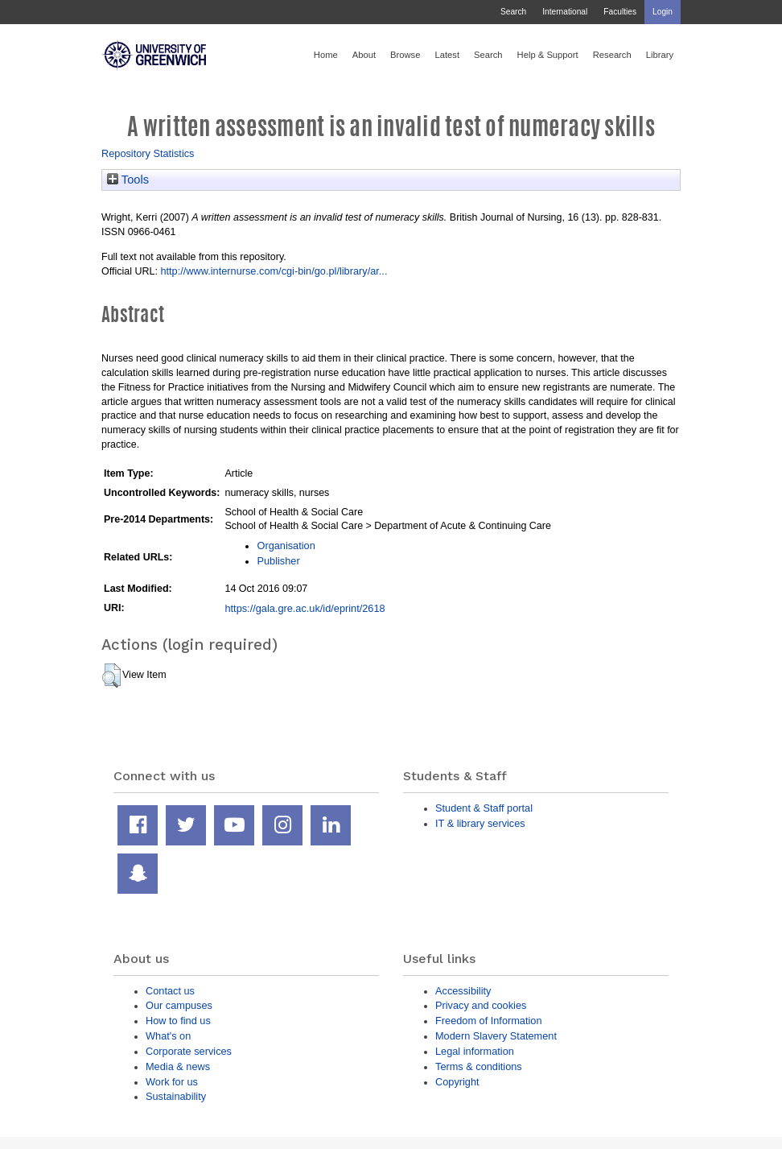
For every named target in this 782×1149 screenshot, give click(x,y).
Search (513, 11)
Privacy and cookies (480, 1005)
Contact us (170, 991)
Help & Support (547, 55)
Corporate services (189, 1051)
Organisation (286, 545)
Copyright (457, 1082)
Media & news (178, 1066)
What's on (168, 1036)
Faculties (619, 11)
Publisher (278, 561)
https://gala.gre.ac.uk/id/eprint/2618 (304, 608)
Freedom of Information (488, 1021)
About (364, 55)
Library (659, 55)
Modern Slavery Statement (496, 1036)
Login (662, 11)
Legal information (474, 1051)
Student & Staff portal (484, 808)
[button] (111, 675)
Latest (446, 55)
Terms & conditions (478, 1066)
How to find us (178, 1021)
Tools (128, 179)
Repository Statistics (148, 153)
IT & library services (480, 823)
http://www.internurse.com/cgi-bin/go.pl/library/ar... (273, 271)
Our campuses (179, 1005)
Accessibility (463, 991)
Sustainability (176, 1096)
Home (326, 55)
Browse (405, 55)
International (564, 11)
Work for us (172, 1082)
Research (612, 55)
